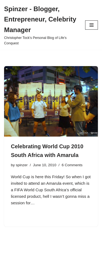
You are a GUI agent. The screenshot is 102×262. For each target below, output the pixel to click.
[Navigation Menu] (91, 25)
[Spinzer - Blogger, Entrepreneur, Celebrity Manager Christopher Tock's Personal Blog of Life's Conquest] (40, 25)
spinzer (22, 165)
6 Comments (72, 165)
